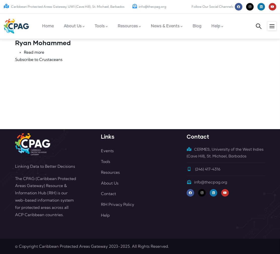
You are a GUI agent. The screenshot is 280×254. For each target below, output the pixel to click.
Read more (34, 52)
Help (105, 215)
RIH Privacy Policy (117, 204)
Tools (105, 161)
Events (107, 150)
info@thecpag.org (149, 7)
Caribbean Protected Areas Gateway (73, 246)
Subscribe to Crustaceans (39, 59)
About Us (110, 183)
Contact (108, 193)
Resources (110, 172)
